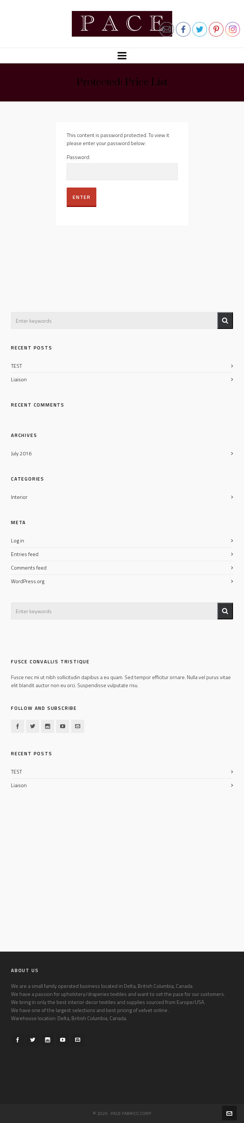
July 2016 (21, 453)
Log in (17, 540)
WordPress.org (27, 581)
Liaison (19, 379)
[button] (225, 320)
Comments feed (29, 567)
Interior (19, 497)
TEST (16, 366)
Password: (122, 167)
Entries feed (24, 554)
